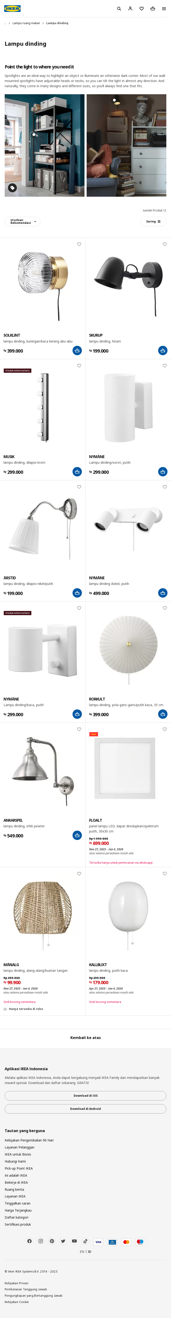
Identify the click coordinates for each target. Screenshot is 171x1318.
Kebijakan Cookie (17, 1302)
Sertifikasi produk (18, 1224)
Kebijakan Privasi (16, 1283)
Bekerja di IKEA (16, 1182)
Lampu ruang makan (26, 23)
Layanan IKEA (15, 1196)
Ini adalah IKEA (16, 1175)
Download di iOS (86, 1096)
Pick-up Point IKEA (19, 1168)
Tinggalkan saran (17, 1203)
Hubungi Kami (15, 1161)
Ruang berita (14, 1189)
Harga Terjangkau (18, 1210)
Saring (153, 221)
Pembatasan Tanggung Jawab (26, 1289)
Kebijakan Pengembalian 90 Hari (29, 1140)
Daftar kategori (16, 1217)
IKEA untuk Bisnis (18, 1154)
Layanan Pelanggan (19, 1147)
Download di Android (85, 1109)
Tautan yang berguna (25, 1131)
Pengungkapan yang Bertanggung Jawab (34, 1295)
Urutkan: (21, 221)
